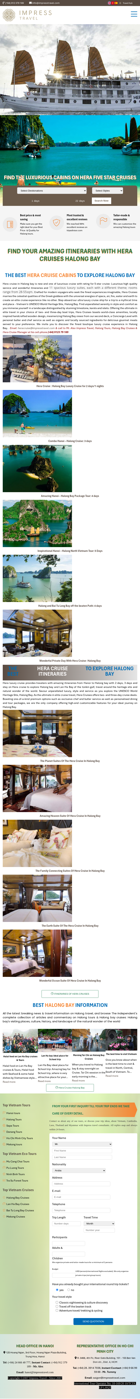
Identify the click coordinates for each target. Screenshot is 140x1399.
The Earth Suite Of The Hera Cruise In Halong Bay (70, 926)
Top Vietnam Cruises (18, 1190)
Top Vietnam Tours (16, 1105)
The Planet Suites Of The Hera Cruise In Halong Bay (70, 761)
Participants (60, 1237)
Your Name (59, 1138)
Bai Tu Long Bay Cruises (20, 1210)
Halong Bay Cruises (17, 1197)
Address (57, 1177)
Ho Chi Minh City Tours (19, 1138)
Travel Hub (128, 3)
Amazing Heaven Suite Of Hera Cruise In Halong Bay (70, 816)
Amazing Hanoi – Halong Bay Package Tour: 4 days (70, 496)
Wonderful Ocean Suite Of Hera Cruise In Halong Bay (70, 981)
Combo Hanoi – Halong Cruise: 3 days (70, 441)
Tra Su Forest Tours (17, 1180)
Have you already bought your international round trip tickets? (90, 1284)
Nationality (59, 1164)
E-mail (57, 1191)
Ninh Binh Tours (15, 1174)
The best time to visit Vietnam (121, 1054)
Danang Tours (14, 1131)
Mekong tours (14, 1144)
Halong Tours (14, 1119)
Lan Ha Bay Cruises (17, 1204)
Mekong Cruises (15, 1216)
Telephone (59, 1204)
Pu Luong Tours (15, 1167)
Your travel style (62, 1297)
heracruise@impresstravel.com (36, 328)
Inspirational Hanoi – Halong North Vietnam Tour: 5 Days (70, 551)
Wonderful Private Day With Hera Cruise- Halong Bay (70, 661)
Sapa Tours (12, 1125)
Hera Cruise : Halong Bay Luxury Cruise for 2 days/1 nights (70, 386)
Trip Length (59, 1217)
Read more (9, 1081)
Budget (55, 1269)
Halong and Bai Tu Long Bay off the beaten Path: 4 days (70, 606)
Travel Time (91, 1217)
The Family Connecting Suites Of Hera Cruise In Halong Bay (70, 871)
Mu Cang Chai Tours (17, 1161)
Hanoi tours (13, 1113)
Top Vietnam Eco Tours (19, 1153)
